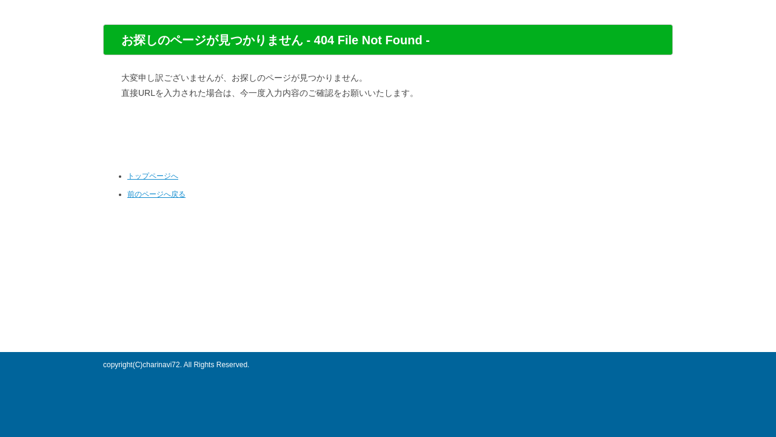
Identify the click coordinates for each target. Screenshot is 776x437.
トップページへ (152, 176)
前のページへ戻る (156, 194)
